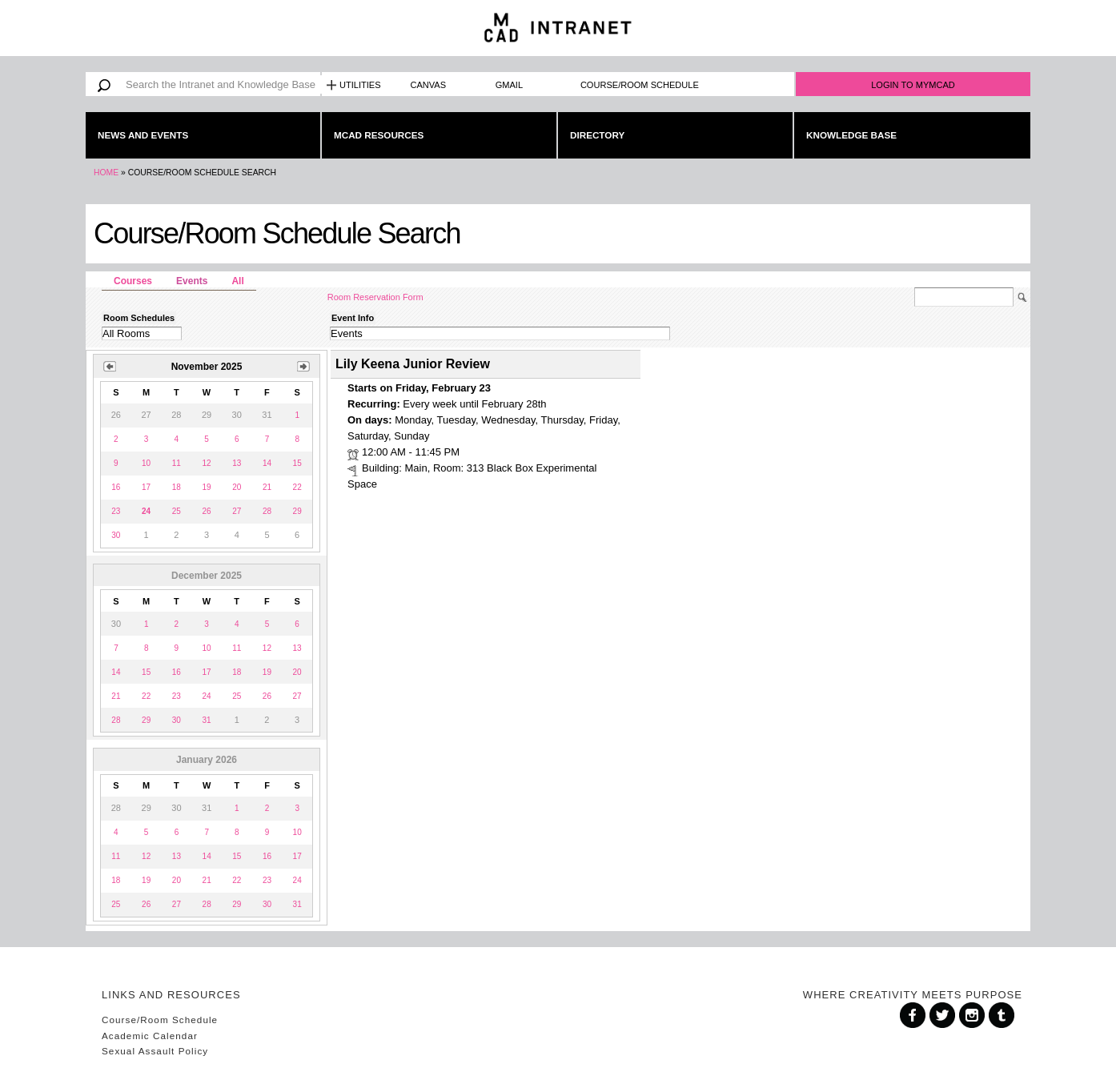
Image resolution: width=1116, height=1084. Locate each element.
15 (297, 463)
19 (206, 487)
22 (297, 487)
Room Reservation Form (375, 297)
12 (206, 463)
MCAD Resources (379, 135)
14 (267, 463)
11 (176, 463)
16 (115, 487)
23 (115, 511)
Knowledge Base (851, 135)
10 (146, 463)
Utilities (360, 85)
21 (267, 487)
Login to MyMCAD (913, 85)
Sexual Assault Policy (155, 1051)
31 (206, 720)
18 (176, 487)
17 (146, 487)
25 (176, 511)
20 (236, 487)
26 (206, 511)
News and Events (143, 135)
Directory (597, 135)
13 (236, 463)
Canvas (429, 85)
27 (236, 511)
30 (115, 535)
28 (267, 511)
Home (106, 172)
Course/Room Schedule (639, 85)
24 (206, 696)
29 (297, 511)
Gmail (509, 85)
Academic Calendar (150, 1035)
